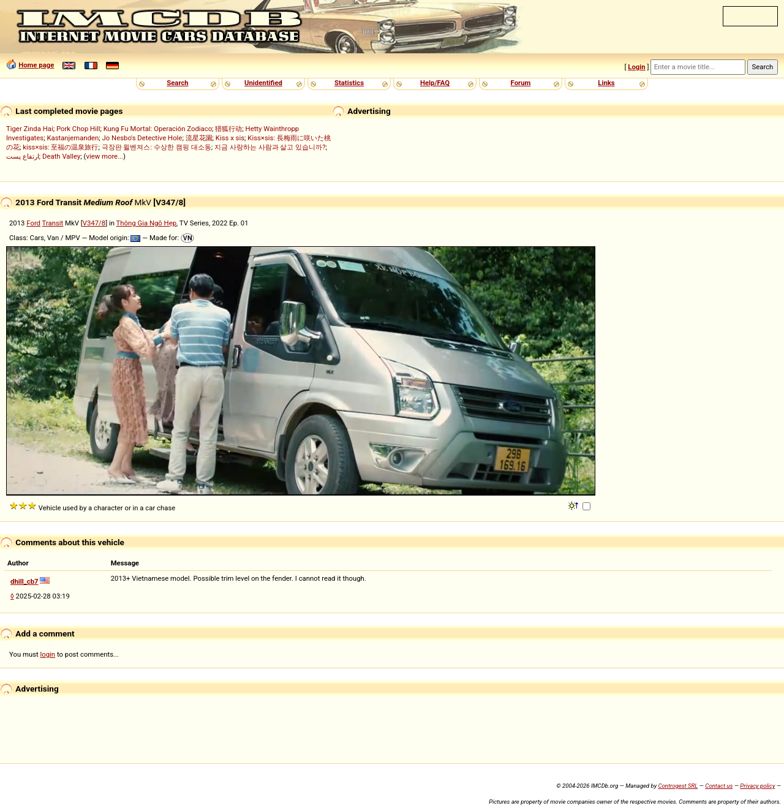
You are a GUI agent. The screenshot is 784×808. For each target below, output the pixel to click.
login (48, 654)
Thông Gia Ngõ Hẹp (146, 223)
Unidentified (263, 82)
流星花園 (199, 138)
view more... (104, 156)
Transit (53, 223)
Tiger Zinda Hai (29, 128)
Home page (36, 65)
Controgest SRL (678, 785)
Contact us (719, 785)
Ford (33, 223)
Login (636, 66)
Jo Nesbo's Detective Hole (142, 138)
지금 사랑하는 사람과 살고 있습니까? (270, 147)
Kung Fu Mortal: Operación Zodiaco (158, 128)
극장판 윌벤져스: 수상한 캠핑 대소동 (156, 147)
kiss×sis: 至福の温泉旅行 (60, 147)
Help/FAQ (435, 82)
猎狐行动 (228, 128)
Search (177, 82)
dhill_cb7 (24, 581)
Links (606, 82)
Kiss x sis (230, 138)
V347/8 (94, 223)
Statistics (349, 82)
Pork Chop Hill (78, 128)
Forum (521, 82)
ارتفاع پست (22, 156)
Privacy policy (757, 785)
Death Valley (61, 156)
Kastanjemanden (73, 138)
